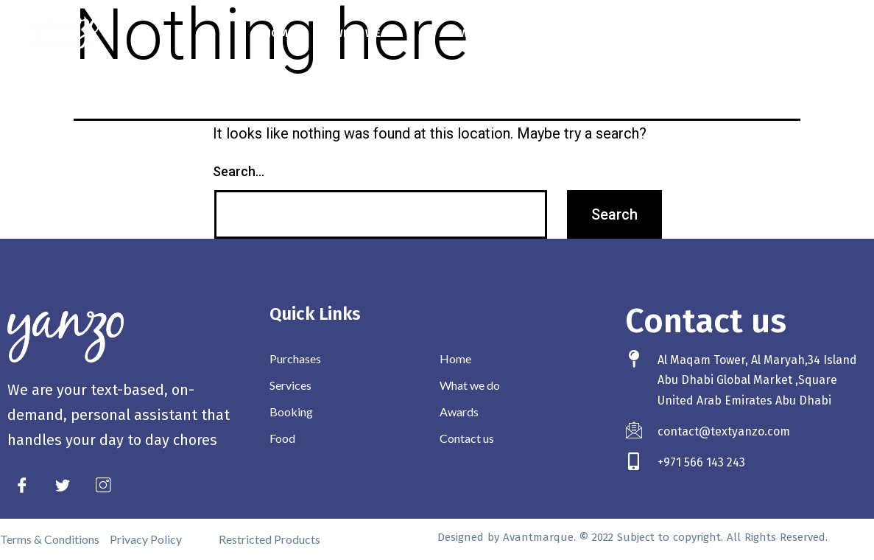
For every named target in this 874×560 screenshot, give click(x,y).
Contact (559, 33)
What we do (373, 33)
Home (279, 33)
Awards (474, 33)
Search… (238, 171)
